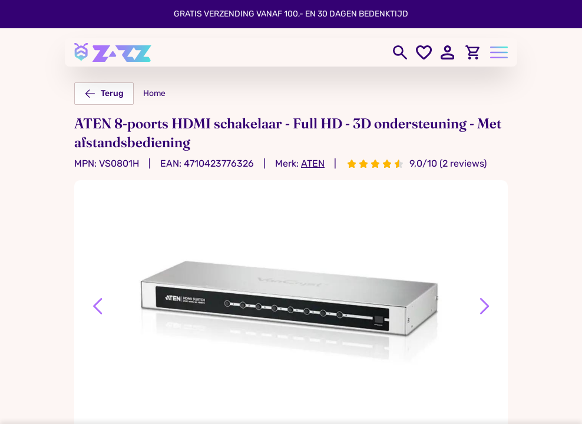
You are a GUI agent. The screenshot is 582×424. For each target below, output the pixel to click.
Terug (104, 94)
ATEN (313, 163)
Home (154, 93)
